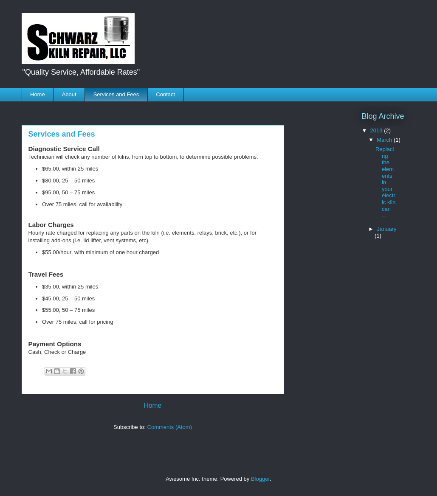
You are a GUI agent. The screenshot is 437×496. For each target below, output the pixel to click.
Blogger (260, 479)
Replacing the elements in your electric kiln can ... (385, 182)
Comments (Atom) (169, 427)
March (385, 140)
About (69, 94)
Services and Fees (116, 94)
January (386, 229)
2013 (377, 130)
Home (37, 94)
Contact (165, 94)
